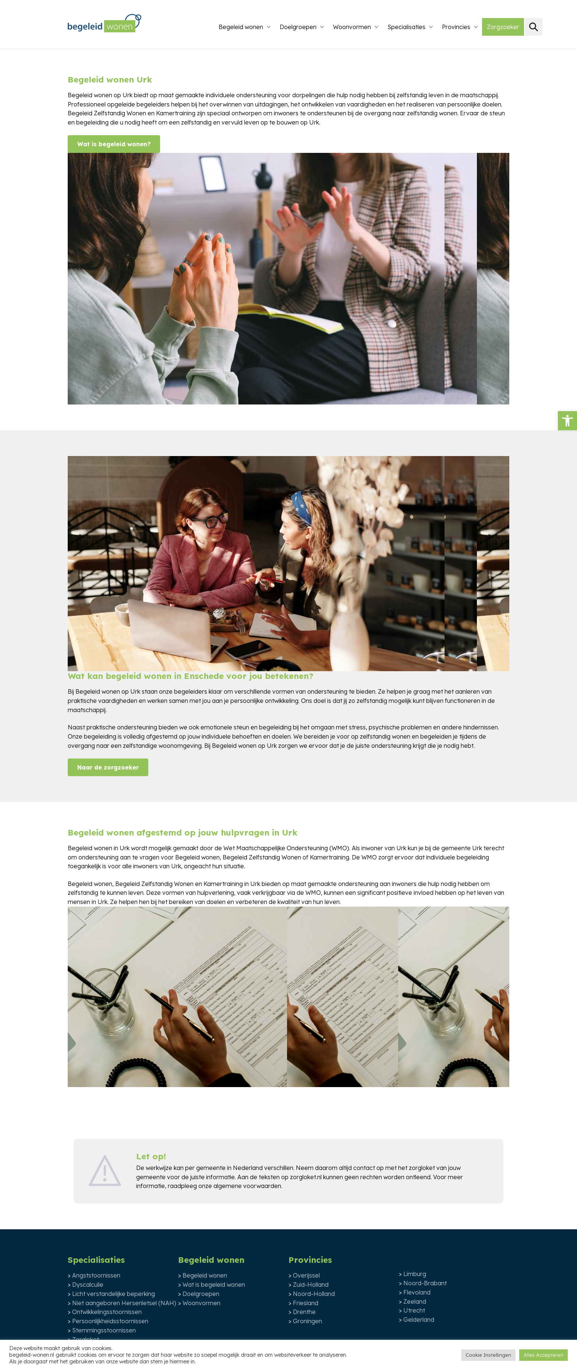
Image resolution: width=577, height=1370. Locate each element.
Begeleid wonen (241, 27)
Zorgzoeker (503, 27)
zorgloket (422, 1167)
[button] (567, 420)
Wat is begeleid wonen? (114, 144)
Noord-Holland (314, 1293)
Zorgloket (85, 1339)
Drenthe (304, 1311)
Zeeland (414, 1301)
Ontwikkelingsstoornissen (107, 1311)
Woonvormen (352, 27)
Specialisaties (406, 27)
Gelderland (418, 1319)
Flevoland (417, 1292)
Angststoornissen (96, 1275)
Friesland (305, 1303)
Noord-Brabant (425, 1283)
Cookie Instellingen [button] (488, 1355)
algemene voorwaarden (247, 1185)
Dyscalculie (87, 1284)
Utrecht (414, 1310)
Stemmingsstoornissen (104, 1330)
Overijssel (306, 1275)
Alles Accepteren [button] (543, 1355)
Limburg (414, 1274)
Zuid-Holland (311, 1284)
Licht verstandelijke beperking (113, 1293)
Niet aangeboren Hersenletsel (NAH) (124, 1303)
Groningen (307, 1321)
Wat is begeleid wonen (214, 1284)
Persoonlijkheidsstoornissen (110, 1321)
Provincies (456, 27)
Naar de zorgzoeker (108, 767)
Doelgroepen (298, 27)
